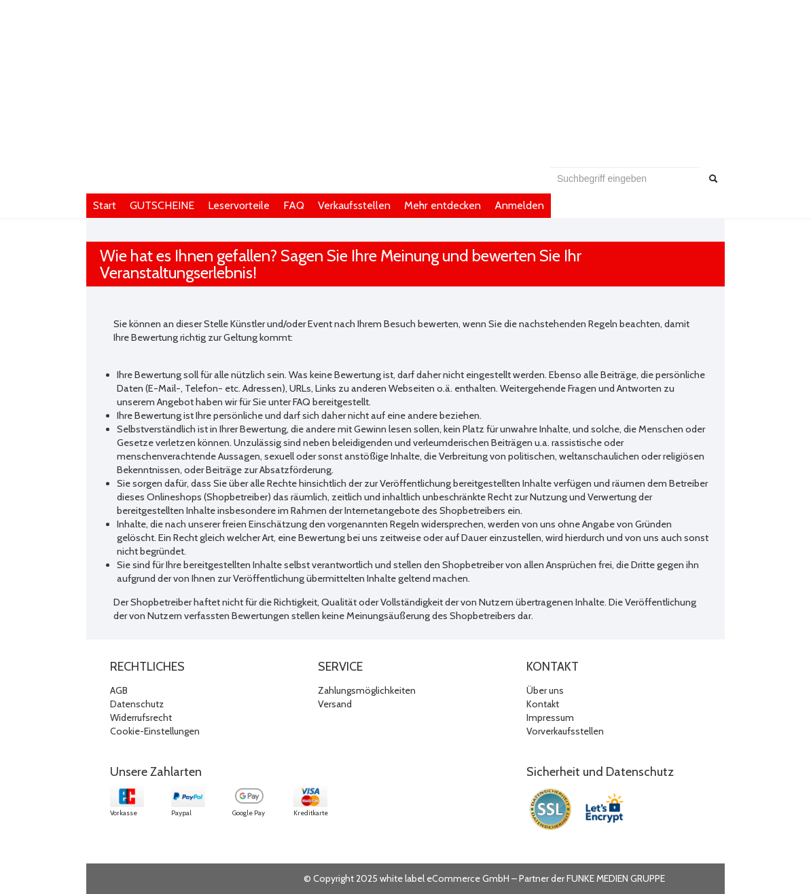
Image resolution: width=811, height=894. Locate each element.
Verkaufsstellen (354, 205)
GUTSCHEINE (162, 205)
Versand (335, 704)
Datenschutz (137, 704)
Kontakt (542, 704)
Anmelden (519, 205)
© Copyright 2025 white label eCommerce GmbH (406, 878)
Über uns (545, 690)
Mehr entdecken (442, 205)
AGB (119, 690)
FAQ (293, 205)
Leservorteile (239, 205)
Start (104, 205)
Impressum (550, 717)
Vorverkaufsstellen (565, 731)
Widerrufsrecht (141, 717)
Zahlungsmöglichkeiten (367, 690)
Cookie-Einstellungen (155, 731)
